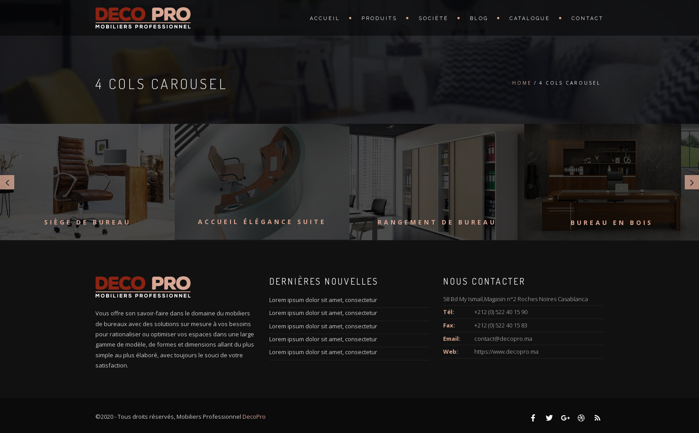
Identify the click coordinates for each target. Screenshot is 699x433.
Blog (479, 18)
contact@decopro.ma (503, 339)
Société (433, 18)
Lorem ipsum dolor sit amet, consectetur (323, 300)
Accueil (325, 18)
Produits (379, 18)
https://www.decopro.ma (506, 351)
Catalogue (530, 18)
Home (522, 83)
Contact (588, 18)
